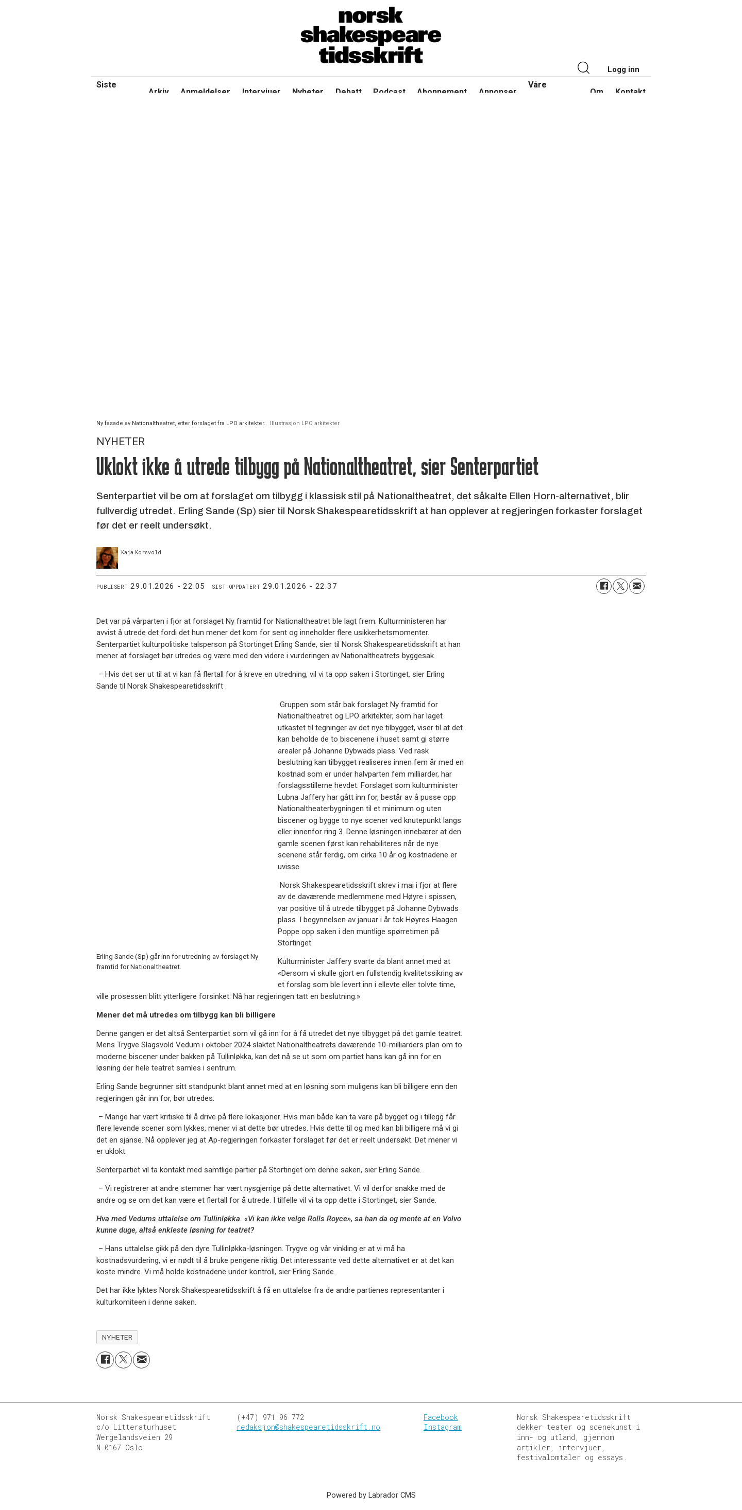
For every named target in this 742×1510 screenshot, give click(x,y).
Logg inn (623, 69)
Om (596, 92)
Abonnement (442, 92)
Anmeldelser (205, 92)
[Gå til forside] (371, 35)
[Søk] (584, 69)
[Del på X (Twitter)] (620, 586)
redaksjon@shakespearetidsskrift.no (308, 1427)
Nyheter (308, 92)
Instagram (443, 1427)
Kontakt (630, 92)
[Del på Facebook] (604, 586)
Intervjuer (261, 92)
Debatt (348, 92)
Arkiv (158, 92)
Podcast (389, 92)
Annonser (498, 92)
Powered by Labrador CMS (371, 1495)
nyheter (117, 1337)
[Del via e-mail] (637, 586)
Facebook (441, 1417)
